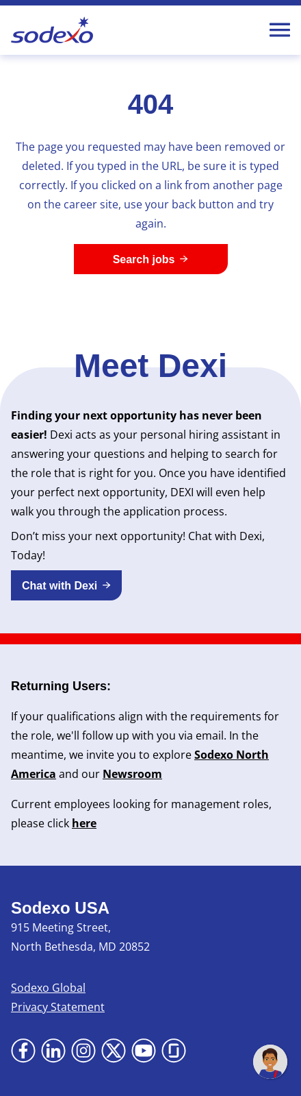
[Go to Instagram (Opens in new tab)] (83, 1050)
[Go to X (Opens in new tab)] (113, 1050)
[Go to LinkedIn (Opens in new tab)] (53, 1050)
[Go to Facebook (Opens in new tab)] (23, 1050)
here (84, 823)
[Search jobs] (151, 259)
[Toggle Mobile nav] (280, 30)
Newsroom (132, 773)
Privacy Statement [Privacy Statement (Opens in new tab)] (58, 1006)
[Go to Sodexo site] (52, 30)
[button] (66, 585)
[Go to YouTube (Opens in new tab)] (143, 1050)
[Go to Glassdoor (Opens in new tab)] (173, 1050)
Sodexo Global (48, 987)
